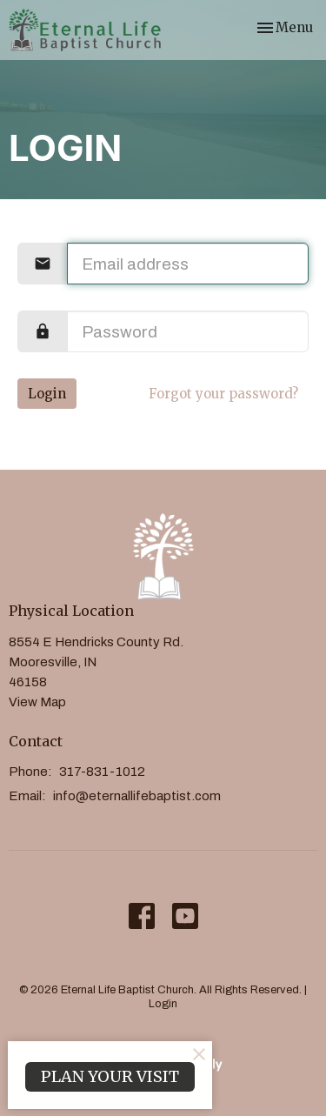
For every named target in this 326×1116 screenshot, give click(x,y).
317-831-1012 (102, 772)
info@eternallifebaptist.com (137, 796)
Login (47, 393)
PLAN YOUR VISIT (110, 1076)
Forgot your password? (223, 393)
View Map (37, 702)
